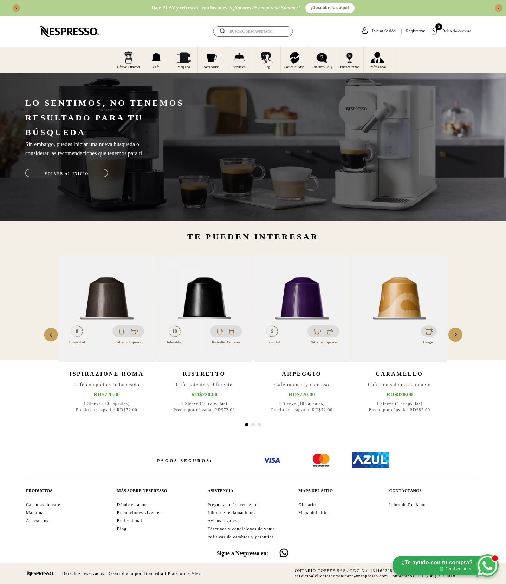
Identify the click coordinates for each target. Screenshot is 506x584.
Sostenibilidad (294, 60)
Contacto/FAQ (322, 60)
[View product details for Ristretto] (204, 334)
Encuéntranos (349, 60)
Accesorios (211, 60)
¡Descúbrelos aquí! (330, 7)
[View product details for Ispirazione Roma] (107, 334)
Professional (377, 60)
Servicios (239, 60)
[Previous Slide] (16, 8)
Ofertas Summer (128, 60)
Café (156, 60)
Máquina (184, 60)
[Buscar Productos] (283, 31)
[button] (246, 424)
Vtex (196, 573)
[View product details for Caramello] (399, 334)
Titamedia (153, 573)
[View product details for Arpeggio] (302, 334)
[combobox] (253, 31)
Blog (267, 60)
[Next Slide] (499, 8)
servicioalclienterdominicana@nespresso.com (341, 575)
